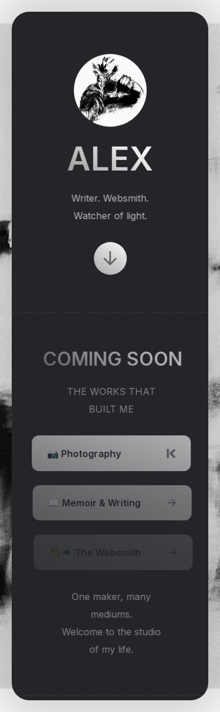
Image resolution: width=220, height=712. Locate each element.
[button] (110, 258)
